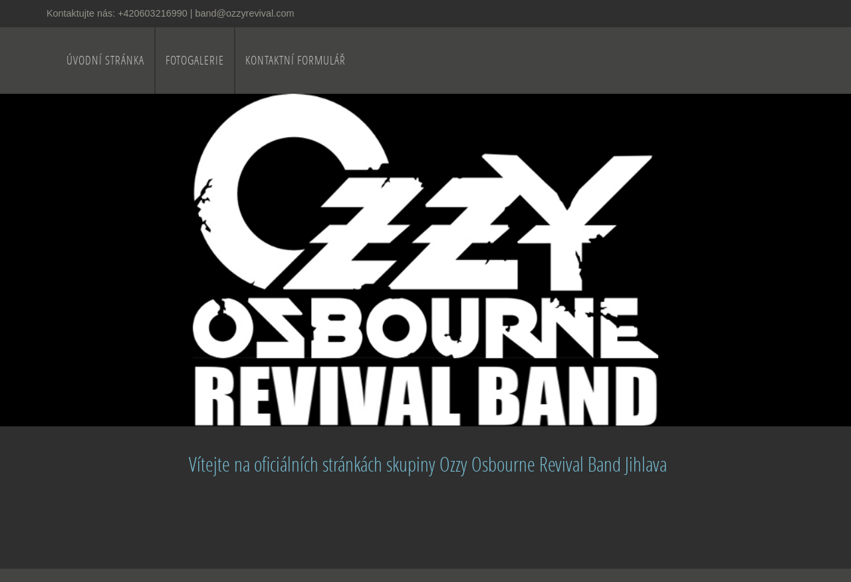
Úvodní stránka (105, 60)
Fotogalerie (195, 60)
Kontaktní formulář (295, 60)
